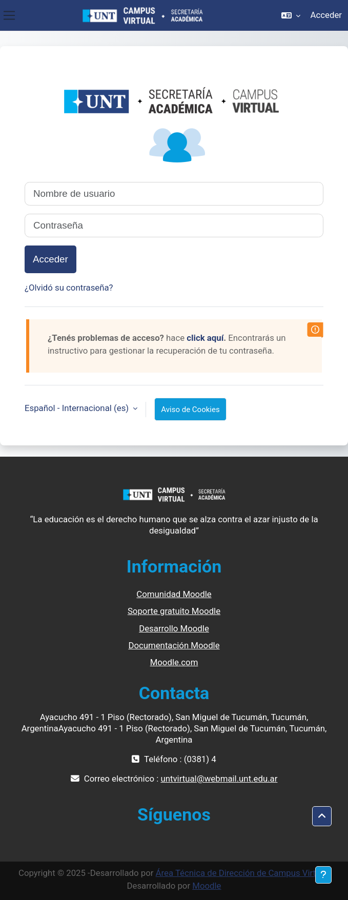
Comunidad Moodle (173, 594)
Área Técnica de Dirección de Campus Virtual (241, 873)
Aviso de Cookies (190, 409)
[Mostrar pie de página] (323, 875)
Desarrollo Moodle (174, 628)
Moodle (206, 886)
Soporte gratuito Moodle (174, 611)
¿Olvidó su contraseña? (69, 287)
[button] (290, 15)
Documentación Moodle (173, 645)
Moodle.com (174, 662)
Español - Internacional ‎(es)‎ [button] (78, 408)
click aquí (205, 338)
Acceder (326, 15)
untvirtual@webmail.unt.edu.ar (218, 778)
